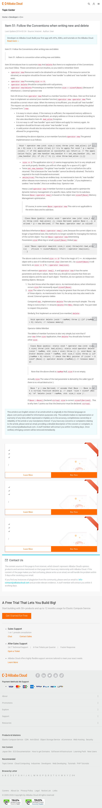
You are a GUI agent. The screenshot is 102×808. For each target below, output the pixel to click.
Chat (10, 636)
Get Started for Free (17, 615)
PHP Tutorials (83, 763)
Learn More (28, 475)
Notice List (46, 791)
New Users (92, 751)
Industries (35, 763)
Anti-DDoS (34, 739)
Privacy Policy (27, 791)
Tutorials (71, 763)
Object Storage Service (50, 739)
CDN (27, 739)
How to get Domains (41, 751)
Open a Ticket (14, 651)
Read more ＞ (13, 41)
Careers (5, 791)
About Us (15, 791)
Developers (46, 763)
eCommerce (66, 739)
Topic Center (7, 763)
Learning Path (79, 751)
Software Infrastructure (61, 751)
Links (55, 791)
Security (89, 739)
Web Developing (59, 763)
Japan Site (6, 751)
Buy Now (74, 475)
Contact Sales (26, 636)
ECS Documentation (22, 751)
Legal (37, 791)
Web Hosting (79, 739)
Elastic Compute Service (12, 739)
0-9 (73, 775)
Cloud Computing (22, 763)
